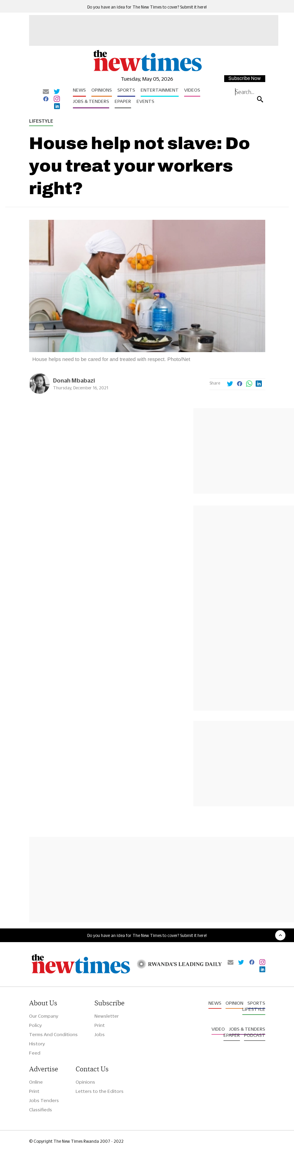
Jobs (99, 1034)
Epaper (123, 101)
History (37, 1043)
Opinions (101, 90)
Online (36, 1082)
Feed (34, 1053)
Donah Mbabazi (74, 380)
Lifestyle (41, 121)
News (79, 90)
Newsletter (106, 1016)
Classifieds (40, 1109)
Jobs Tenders (44, 1100)
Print (99, 1025)
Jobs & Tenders (91, 101)
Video (218, 1029)
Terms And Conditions (53, 1034)
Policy (35, 1025)
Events (145, 101)
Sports (126, 90)
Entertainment (160, 90)
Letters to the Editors (100, 1091)
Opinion (234, 1003)
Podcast (254, 1035)
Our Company (43, 1016)
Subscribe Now (244, 78)
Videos (192, 90)
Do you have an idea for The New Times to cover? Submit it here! (147, 7)
